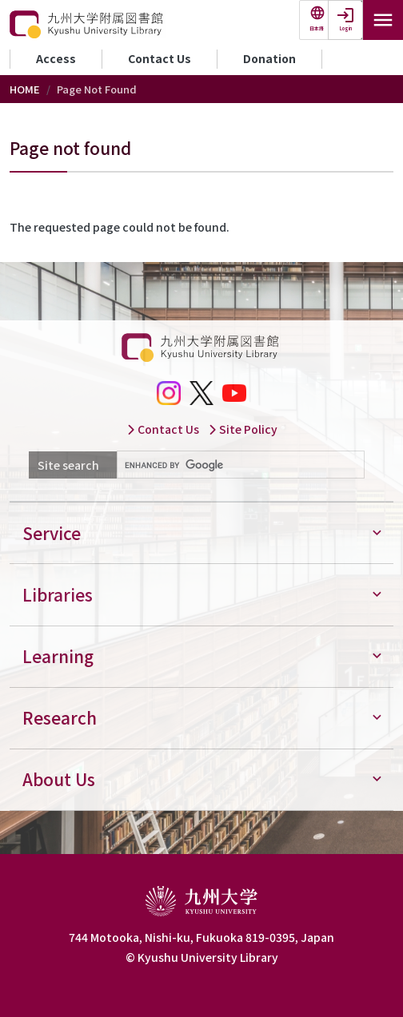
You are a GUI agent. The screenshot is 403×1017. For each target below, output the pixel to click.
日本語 (316, 28)
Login (346, 28)
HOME (25, 89)
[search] (239, 465)
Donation (269, 58)
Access (56, 58)
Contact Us (159, 58)
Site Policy (242, 429)
